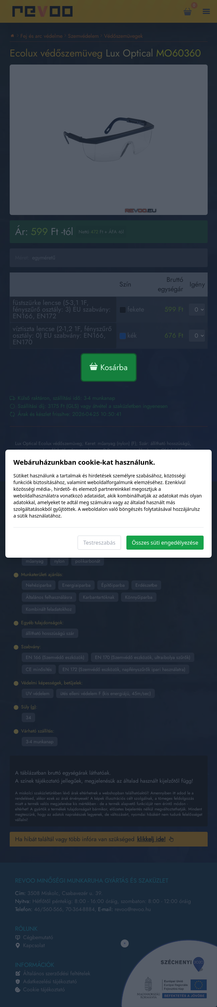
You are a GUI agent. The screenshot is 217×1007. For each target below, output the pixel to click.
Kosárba (109, 367)
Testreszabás (99, 542)
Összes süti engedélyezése (165, 542)
